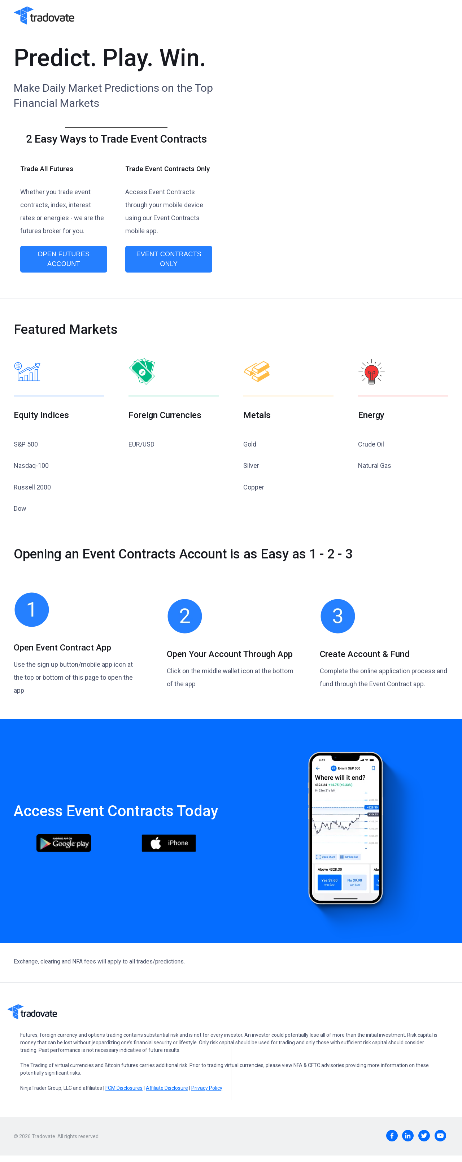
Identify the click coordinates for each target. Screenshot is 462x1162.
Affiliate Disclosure (167, 1088)
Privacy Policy (206, 1088)
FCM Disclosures (124, 1088)
